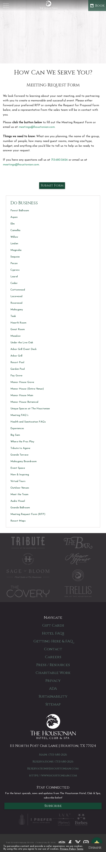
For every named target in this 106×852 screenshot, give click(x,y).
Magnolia (15, 250)
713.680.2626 (59, 159)
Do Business (24, 203)
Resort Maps (18, 521)
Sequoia (15, 256)
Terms (80, 849)
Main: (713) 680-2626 (53, 755)
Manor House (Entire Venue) (27, 388)
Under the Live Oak (21, 342)
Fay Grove (16, 375)
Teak (13, 316)
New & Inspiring (19, 474)
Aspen (14, 217)
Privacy (53, 680)
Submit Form (52, 185)
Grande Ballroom (20, 507)
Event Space (17, 468)
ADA (53, 688)
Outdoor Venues (19, 488)
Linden (14, 243)
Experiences (17, 428)
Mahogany (16, 309)
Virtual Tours (17, 481)
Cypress (15, 270)
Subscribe (53, 806)
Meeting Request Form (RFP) (27, 514)
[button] (6, 5)
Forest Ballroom (19, 210)
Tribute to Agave (20, 448)
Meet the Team (19, 494)
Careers (53, 656)
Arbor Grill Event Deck (23, 349)
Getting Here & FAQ (53, 641)
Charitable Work (53, 672)
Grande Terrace (19, 455)
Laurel (14, 276)
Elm (12, 223)
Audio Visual (17, 501)
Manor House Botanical (24, 402)
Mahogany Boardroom (23, 461)
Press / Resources (53, 664)
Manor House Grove (22, 382)
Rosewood (16, 303)
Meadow (15, 336)
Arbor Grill (16, 355)
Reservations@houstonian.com (53, 769)
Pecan (14, 263)
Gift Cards (53, 625)
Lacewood (16, 296)
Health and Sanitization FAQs (28, 421)
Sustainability (53, 696)
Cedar (14, 283)
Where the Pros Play (22, 441)
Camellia (15, 230)
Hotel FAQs (53, 633)
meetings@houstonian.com (37, 127)
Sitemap (53, 704)
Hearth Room (18, 322)
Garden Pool (17, 369)
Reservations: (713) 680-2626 (53, 762)
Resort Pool (17, 362)
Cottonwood (17, 289)
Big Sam (15, 435)
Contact (53, 649)
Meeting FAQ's (19, 415)
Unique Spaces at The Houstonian (30, 408)
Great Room (17, 329)
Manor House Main (21, 395)
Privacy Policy (68, 849)
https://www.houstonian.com (53, 776)
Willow (14, 237)
